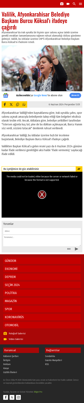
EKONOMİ (11, 269)
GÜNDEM (10, 261)
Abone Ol (75, 95)
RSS (47, 364)
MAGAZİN (11, 301)
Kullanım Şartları (11, 356)
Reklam (6, 364)
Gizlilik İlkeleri (10, 372)
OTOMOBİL (12, 325)
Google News (40, 95)
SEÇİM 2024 (12, 285)
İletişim (6, 360)
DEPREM (10, 277)
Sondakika (50, 356)
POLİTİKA (11, 293)
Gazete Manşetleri (53, 360)
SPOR (8, 309)
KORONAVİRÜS (14, 317)
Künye (6, 368)
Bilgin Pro (38, 392)
